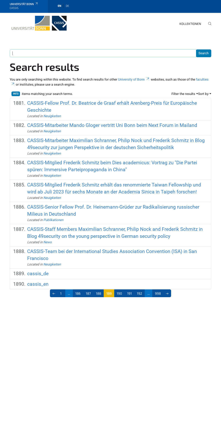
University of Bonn (134, 79)
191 (129, 293)
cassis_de (38, 273)
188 (98, 293)
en (59, 5)
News (47, 242)
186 (78, 293)
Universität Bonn (24, 4)
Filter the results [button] (183, 94)
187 (88, 293)
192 (139, 293)
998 (158, 293)
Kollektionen (190, 23)
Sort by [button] (203, 94)
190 (119, 293)
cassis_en (38, 284)
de (67, 5)
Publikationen (53, 220)
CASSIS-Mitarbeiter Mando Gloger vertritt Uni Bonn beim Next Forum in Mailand (112, 125)
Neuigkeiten (52, 116)
